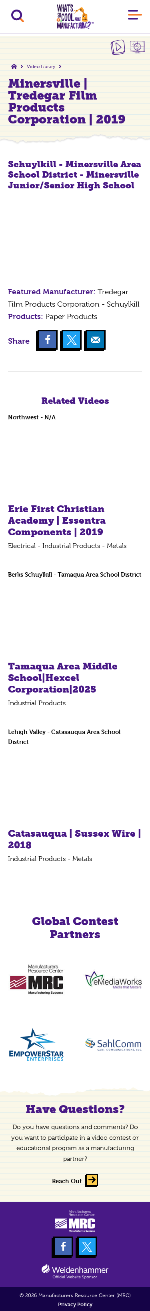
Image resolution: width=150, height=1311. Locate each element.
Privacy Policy (75, 1304)
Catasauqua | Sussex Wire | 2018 (74, 839)
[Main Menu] (135, 16)
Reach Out (67, 1181)
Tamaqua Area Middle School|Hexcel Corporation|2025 (63, 677)
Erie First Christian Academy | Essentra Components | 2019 (57, 520)
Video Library (41, 66)
